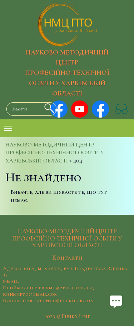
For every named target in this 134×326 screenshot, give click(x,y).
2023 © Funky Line (67, 316)
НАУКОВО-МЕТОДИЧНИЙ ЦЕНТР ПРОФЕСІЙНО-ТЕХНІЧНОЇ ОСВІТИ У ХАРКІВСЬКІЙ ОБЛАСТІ (67, 73)
